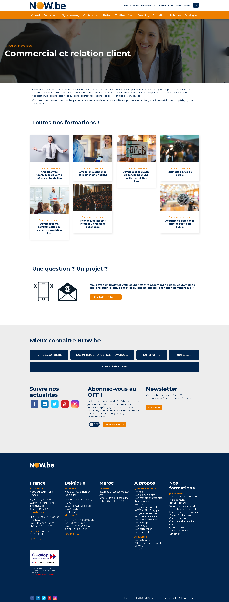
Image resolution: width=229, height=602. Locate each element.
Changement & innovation (184, 512)
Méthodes (175, 15)
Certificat (35, 531)
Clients (178, 5)
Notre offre (151, 355)
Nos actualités (142, 540)
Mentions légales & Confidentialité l (178, 598)
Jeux (131, 15)
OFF (155, 5)
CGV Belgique (72, 534)
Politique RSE (142, 532)
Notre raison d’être (49, 355)
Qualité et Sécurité (179, 527)
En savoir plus (114, 424)
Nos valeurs (141, 526)
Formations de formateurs (184, 496)
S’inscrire (154, 407)
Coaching (143, 15)
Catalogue (191, 15)
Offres (136, 5)
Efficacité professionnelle (183, 509)
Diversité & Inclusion (180, 515)
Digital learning (70, 15)
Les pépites (141, 549)
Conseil (35, 15)
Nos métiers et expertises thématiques (102, 355)
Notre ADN (184, 355)
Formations (51, 15)
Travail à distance (178, 503)
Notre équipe (141, 522)
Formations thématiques (18, 45)
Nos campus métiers (146, 519)
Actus (170, 5)
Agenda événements (114, 366)
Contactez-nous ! (105, 297)
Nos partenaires (143, 529)
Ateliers (107, 15)
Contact (186, 5)
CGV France (36, 539)
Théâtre (120, 15)
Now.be (127, 5)
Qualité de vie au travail (182, 506)
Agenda (162, 5)
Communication (178, 518)
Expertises (146, 5)
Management (177, 500)
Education (159, 15)
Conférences (91, 15)
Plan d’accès (37, 512)
